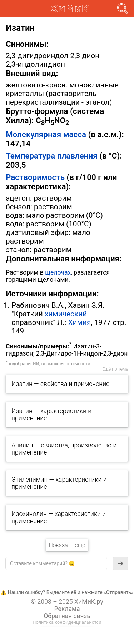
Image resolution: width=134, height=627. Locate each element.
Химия (79, 322)
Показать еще (67, 545)
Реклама (67, 608)
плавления (77, 155)
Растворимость (35, 177)
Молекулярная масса (46, 134)
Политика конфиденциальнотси (67, 622)
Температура (30, 155)
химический (66, 314)
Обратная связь (67, 616)
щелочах (58, 272)
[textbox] (56, 563)
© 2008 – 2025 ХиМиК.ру (67, 601)
